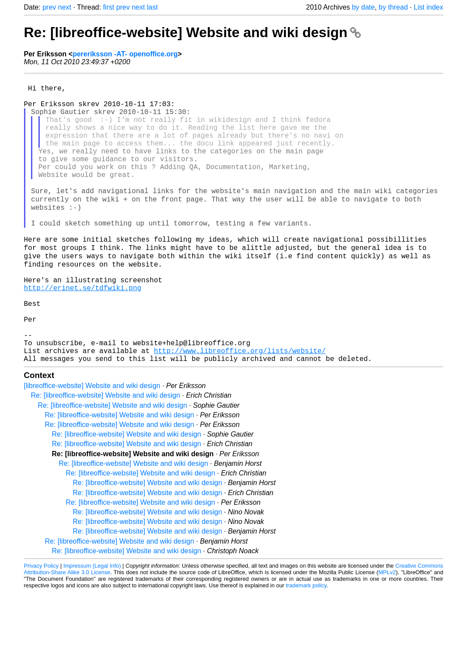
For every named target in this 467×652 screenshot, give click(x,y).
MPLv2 (387, 632)
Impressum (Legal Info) (92, 625)
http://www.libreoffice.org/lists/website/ (240, 408)
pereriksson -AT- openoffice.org (125, 54)
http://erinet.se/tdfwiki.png (83, 331)
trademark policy (306, 645)
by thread (393, 7)
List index (428, 7)
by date (363, 7)
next (64, 7)
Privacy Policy (41, 625)
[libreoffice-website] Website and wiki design (92, 445)
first (108, 7)
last (152, 7)
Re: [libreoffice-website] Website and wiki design (192, 32)
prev (49, 7)
